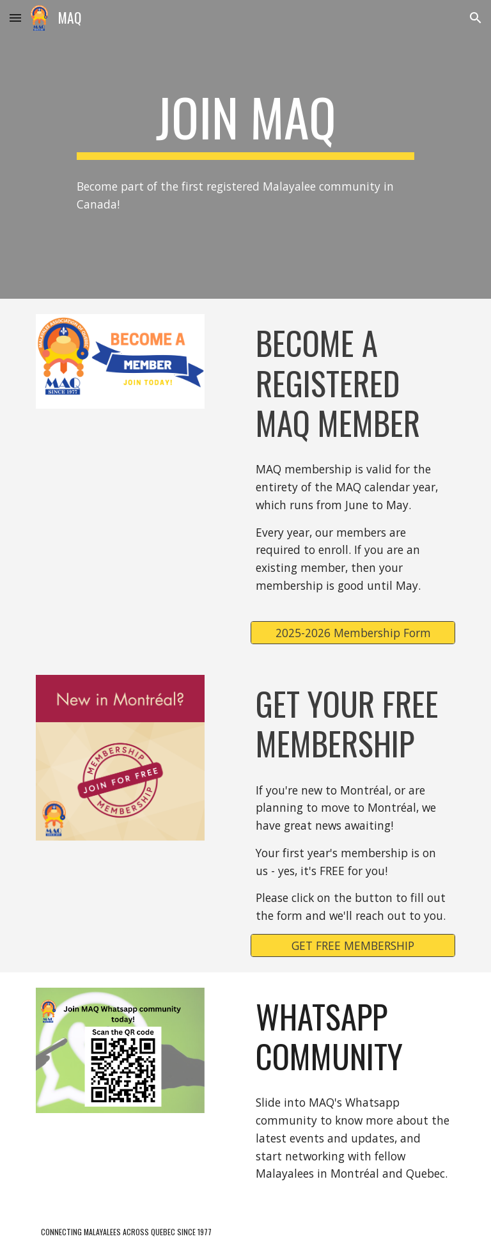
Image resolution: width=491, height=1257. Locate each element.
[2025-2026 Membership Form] (352, 633)
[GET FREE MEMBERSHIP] (352, 945)
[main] (245, 123)
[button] (15, 17)
